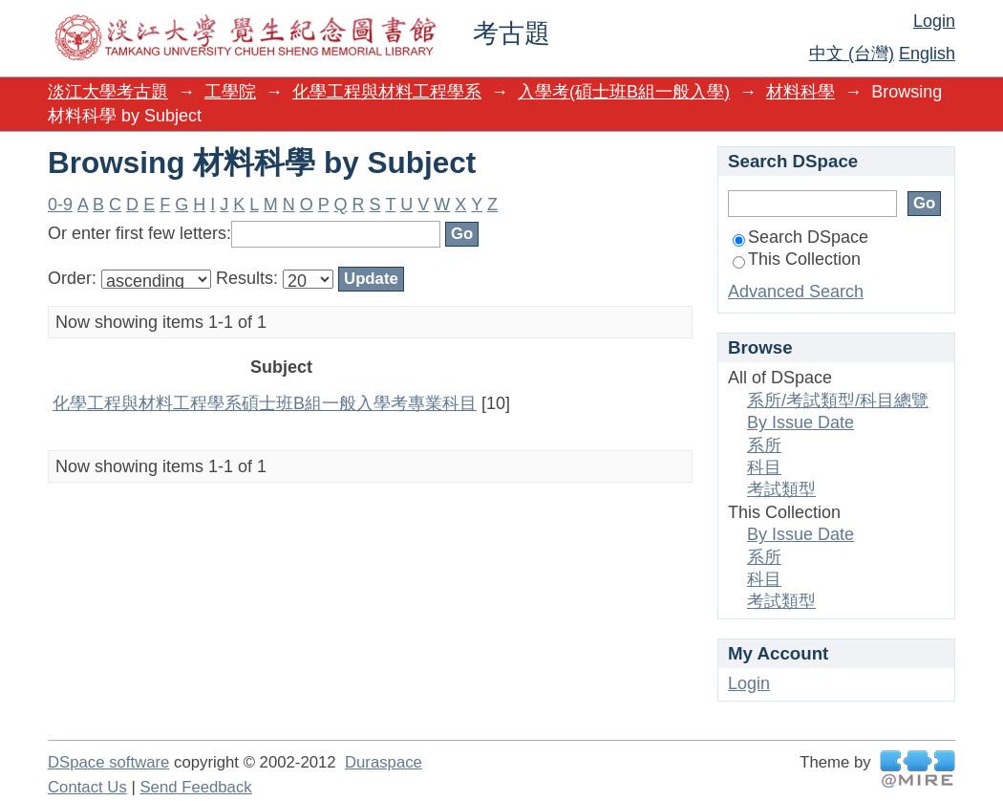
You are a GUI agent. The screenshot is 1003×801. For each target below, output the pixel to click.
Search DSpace (800, 237)
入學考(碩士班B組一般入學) (624, 91)
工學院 (230, 91)
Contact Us (87, 787)
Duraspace (383, 762)
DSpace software (108, 762)
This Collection (797, 259)
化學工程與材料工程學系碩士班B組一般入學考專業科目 (265, 403)
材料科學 (800, 91)
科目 (764, 467)
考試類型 (781, 489)
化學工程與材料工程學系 (386, 91)
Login (934, 21)
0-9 (60, 204)
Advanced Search (796, 291)
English (927, 53)
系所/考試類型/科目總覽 (837, 400)
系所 (764, 445)
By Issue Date (800, 422)
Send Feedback (195, 787)
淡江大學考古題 (108, 91)
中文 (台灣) (851, 53)
